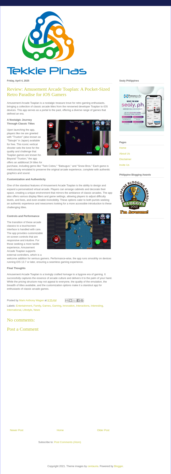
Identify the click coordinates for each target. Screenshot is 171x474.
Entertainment (24, 305)
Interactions (82, 305)
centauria (93, 466)
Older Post (103, 430)
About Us (124, 153)
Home (60, 430)
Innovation (69, 305)
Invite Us (124, 164)
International (14, 309)
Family (37, 305)
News (37, 309)
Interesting (97, 305)
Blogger (118, 466)
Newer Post (16, 430)
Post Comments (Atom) (67, 442)
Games (46, 305)
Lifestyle (27, 309)
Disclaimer (125, 159)
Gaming (56, 305)
